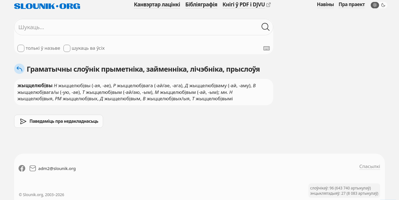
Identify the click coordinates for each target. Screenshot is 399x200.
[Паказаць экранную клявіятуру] (266, 48)
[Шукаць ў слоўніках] (265, 27)
